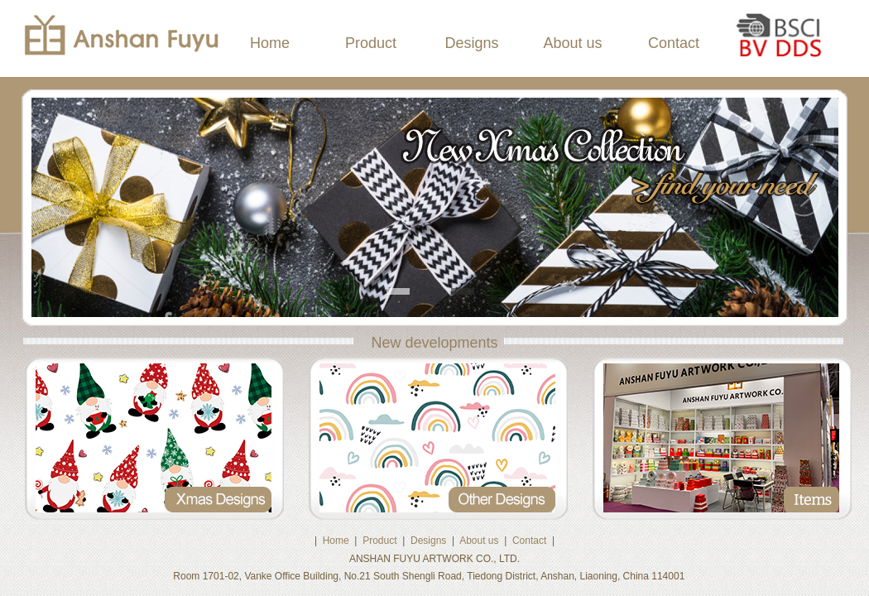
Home (270, 43)
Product (370, 43)
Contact (673, 43)
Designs (471, 43)
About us (572, 43)
